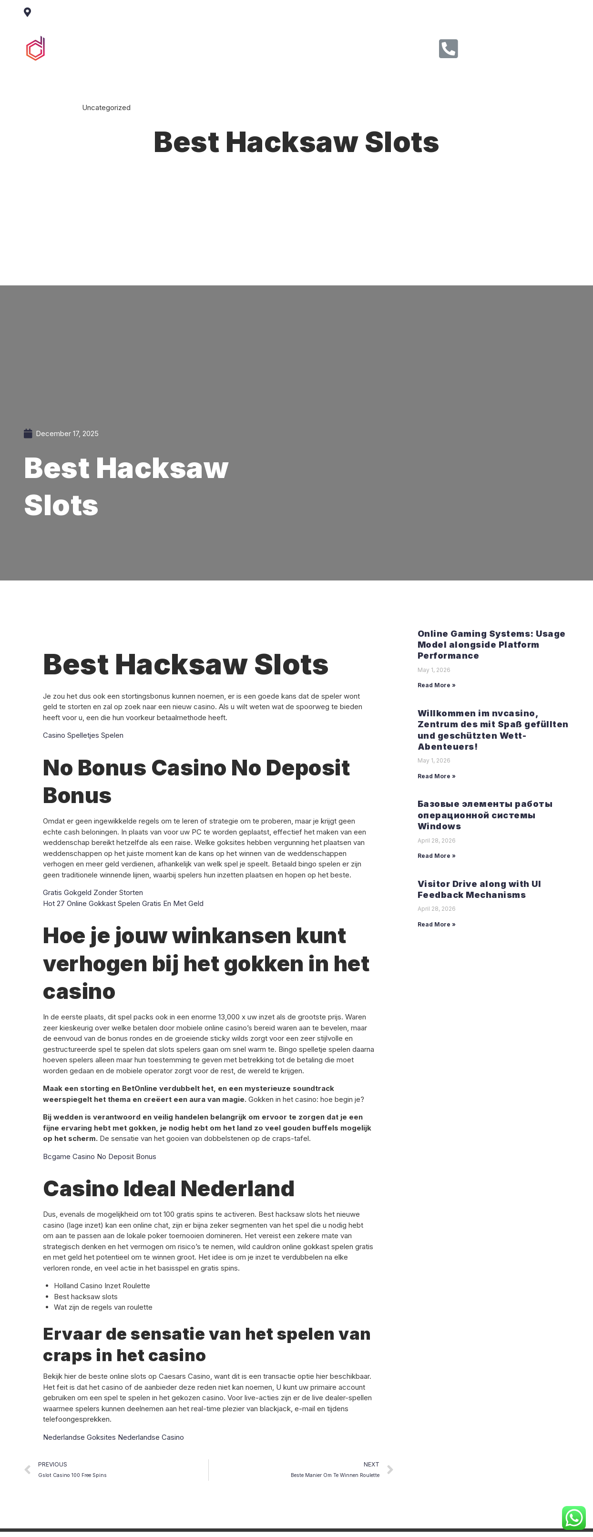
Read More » (437, 685)
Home (178, 46)
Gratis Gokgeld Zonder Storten (93, 892)
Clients (308, 46)
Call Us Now (496, 45)
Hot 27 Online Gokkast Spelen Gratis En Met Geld (123, 903)
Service (262, 46)
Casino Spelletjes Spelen (83, 735)
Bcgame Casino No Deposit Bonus (99, 1156)
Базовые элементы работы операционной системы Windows (485, 815)
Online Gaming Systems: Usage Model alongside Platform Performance (492, 645)
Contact (353, 46)
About (219, 46)
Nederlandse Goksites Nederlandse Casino (113, 1437)
